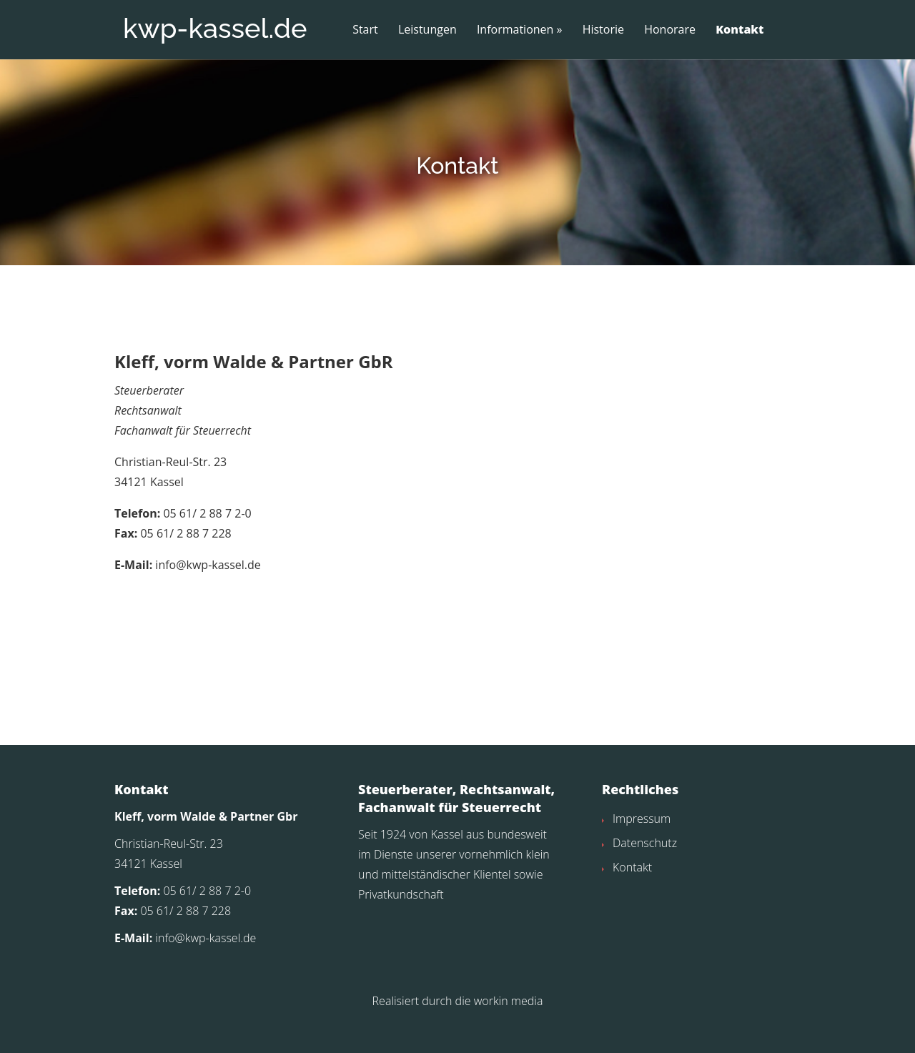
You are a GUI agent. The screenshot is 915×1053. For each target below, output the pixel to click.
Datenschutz (645, 871)
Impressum (642, 846)
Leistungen (427, 30)
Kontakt (739, 30)
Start (365, 30)
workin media (508, 1029)
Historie (603, 30)
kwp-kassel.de (215, 28)
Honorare (670, 30)
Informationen (515, 30)
